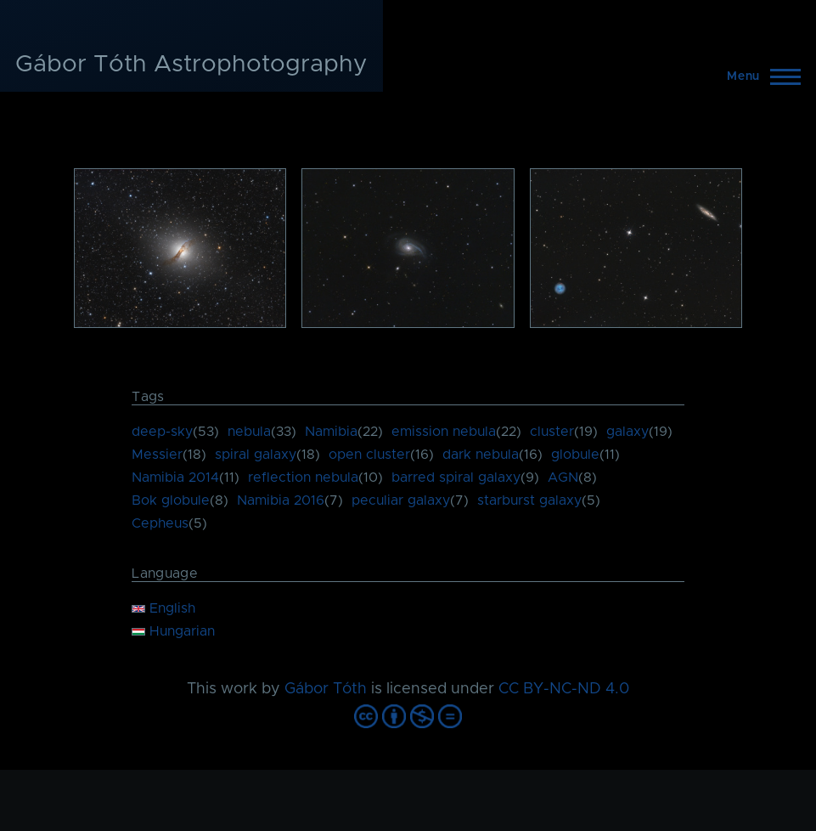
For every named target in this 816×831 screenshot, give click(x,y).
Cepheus (160, 523)
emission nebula (443, 431)
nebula (249, 431)
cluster (552, 431)
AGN (563, 477)
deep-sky (162, 431)
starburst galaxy (529, 500)
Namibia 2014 (175, 477)
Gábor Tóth (325, 689)
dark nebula (480, 454)
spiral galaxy (255, 454)
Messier (157, 454)
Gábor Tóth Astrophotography (191, 64)
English (163, 608)
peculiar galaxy (401, 500)
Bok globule (171, 500)
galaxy (627, 431)
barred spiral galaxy (456, 477)
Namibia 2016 (280, 500)
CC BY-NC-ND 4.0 (563, 689)
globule (575, 454)
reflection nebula (303, 477)
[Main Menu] (759, 76)
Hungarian (173, 631)
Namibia (331, 431)
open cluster (369, 454)
